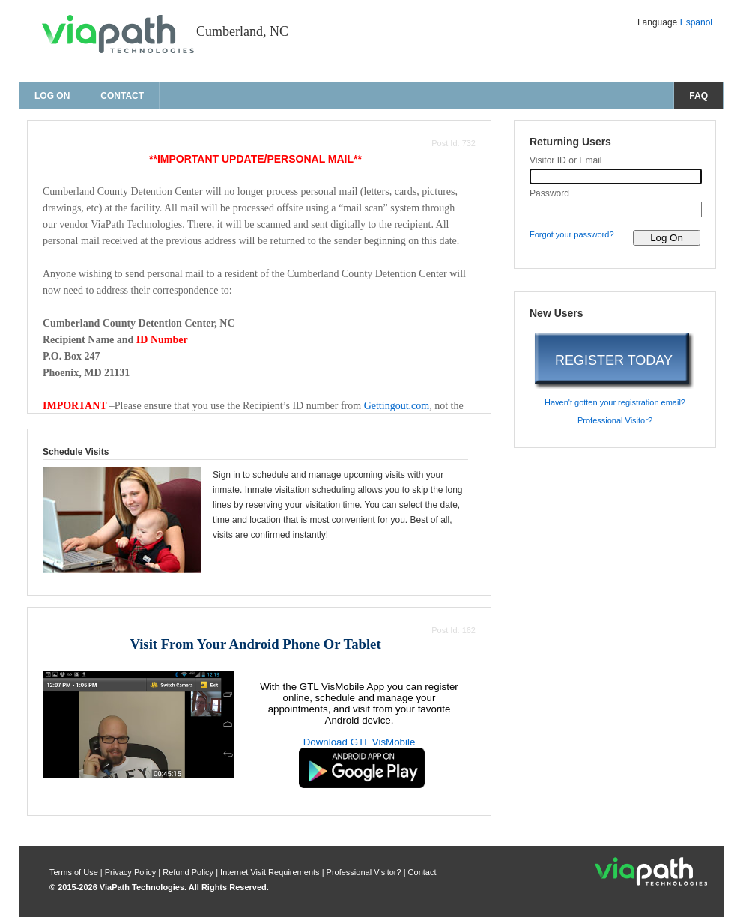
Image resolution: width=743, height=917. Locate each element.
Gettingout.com (397, 405)
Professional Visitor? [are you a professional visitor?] (614, 420)
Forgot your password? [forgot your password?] (572, 234)
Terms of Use (74, 872)
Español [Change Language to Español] (696, 22)
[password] (616, 209)
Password (549, 193)
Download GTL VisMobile (359, 742)
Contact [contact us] (122, 96)
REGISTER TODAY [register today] (614, 360)
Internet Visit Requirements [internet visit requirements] (271, 872)
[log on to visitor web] (666, 238)
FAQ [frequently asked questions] (698, 96)
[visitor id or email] (616, 176)
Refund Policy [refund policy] (188, 872)
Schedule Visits (76, 452)
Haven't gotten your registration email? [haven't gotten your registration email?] (615, 402)
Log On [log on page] (52, 96)
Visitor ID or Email (566, 160)
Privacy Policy (132, 872)
